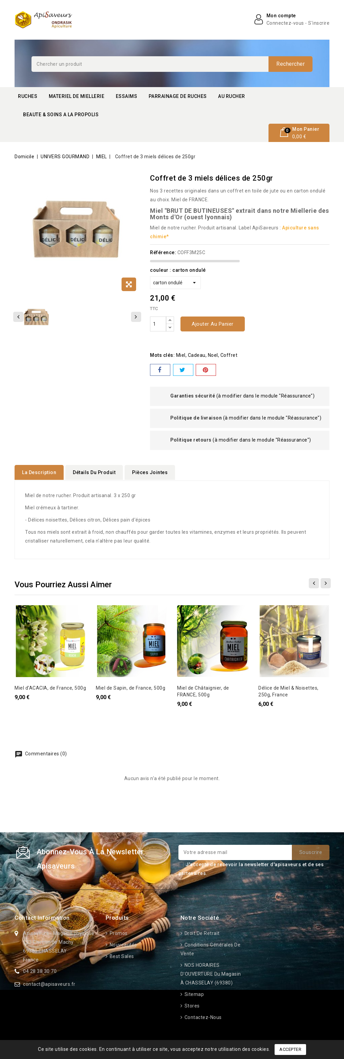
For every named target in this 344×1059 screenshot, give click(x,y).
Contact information (42, 917)
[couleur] (175, 282)
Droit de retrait (201, 933)
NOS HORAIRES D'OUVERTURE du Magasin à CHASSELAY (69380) (210, 973)
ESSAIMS (126, 96)
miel (181, 355)
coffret (229, 355)
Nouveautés (122, 944)
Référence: (163, 252)
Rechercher (290, 64)
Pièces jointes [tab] (150, 472)
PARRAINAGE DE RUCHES (178, 96)
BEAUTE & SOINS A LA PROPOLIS (61, 114)
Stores (191, 1005)
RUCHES (27, 96)
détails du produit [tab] (94, 472)
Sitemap (193, 994)
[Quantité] (158, 324)
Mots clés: (162, 355)
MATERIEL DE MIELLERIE (77, 96)
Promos (118, 933)
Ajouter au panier (213, 324)
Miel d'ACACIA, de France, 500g (50, 687)
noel (213, 355)
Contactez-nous (202, 1017)
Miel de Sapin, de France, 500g (130, 687)
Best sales (121, 956)
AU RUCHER (231, 96)
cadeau (197, 355)
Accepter (290, 1049)
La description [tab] (39, 472)
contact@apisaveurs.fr (49, 983)
